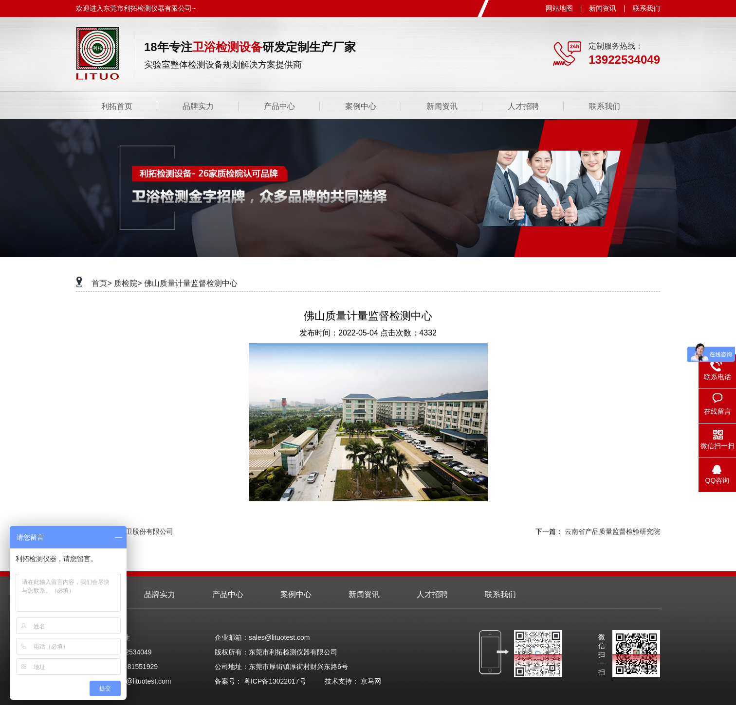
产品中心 (279, 106)
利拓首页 (116, 106)
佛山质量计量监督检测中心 (191, 283)
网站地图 (559, 8)
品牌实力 (198, 106)
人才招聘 (523, 106)
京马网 (371, 681)
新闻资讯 (602, 8)
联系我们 (646, 8)
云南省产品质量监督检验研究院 (612, 531)
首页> (101, 283)
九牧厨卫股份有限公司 (139, 531)
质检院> (128, 283)
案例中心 (360, 106)
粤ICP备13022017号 (275, 681)
